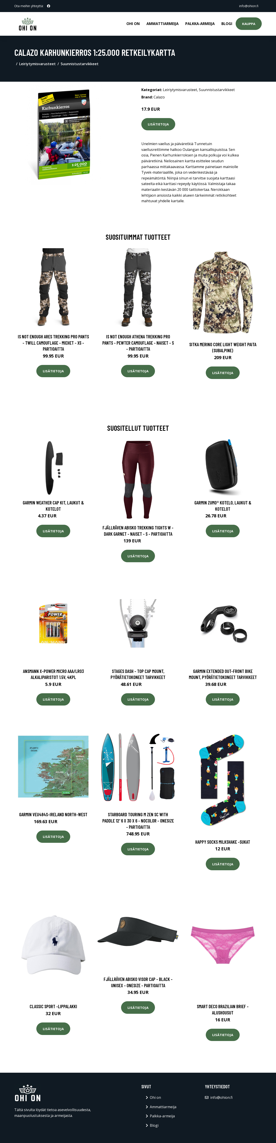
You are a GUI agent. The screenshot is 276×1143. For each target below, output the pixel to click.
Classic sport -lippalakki (53, 1006)
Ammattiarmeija (162, 23)
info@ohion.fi (248, 6)
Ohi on (133, 23)
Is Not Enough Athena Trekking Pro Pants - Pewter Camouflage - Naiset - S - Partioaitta (138, 343)
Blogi (226, 23)
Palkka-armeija (200, 23)
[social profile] (48, 6)
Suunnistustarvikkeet (80, 63)
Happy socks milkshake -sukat (222, 842)
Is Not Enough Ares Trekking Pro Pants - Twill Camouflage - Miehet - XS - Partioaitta (53, 343)
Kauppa (248, 23)
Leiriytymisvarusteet (37, 63)
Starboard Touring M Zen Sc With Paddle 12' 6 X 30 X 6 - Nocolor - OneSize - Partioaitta (138, 820)
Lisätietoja (158, 124)
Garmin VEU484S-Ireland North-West (53, 814)
